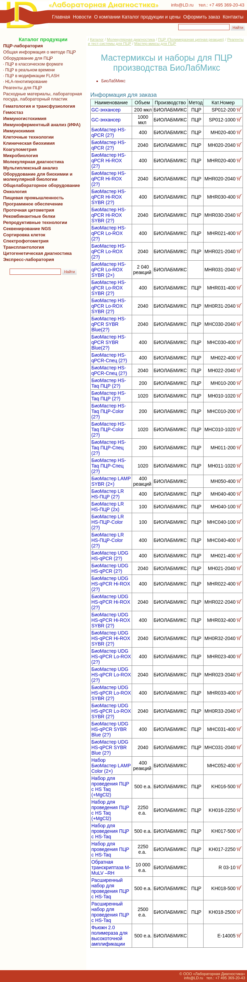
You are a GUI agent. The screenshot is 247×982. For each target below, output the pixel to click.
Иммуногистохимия (24, 118)
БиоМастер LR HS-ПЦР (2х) (107, 506)
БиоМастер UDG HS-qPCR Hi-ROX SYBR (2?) (110, 620)
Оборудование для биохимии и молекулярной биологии (37, 176)
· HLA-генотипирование (24, 81)
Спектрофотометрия (26, 241)
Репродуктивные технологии (34, 222)
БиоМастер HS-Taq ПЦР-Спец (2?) (108, 447)
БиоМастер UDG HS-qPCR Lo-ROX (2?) (111, 656)
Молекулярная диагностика (32, 161)
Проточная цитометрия (27, 210)
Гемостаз (13, 112)
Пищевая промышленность (33, 197)
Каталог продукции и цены (151, 17)
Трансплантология (22, 247)
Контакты (233, 17)
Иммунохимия (19, 130)
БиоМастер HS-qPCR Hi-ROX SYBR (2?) (108, 197)
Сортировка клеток (23, 234)
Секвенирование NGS (26, 228)
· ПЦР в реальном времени (28, 70)
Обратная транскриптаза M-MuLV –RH (110, 867)
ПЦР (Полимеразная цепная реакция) (191, 39)
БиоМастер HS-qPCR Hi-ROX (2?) (108, 160)
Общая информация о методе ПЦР (38, 52)
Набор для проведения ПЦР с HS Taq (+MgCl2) (110, 786)
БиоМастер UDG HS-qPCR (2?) (109, 555)
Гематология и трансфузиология (38, 106)
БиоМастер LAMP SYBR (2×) (111, 481)
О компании (106, 17)
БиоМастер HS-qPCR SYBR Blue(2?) (108, 324)
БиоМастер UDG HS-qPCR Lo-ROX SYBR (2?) (111, 693)
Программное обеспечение (33, 203)
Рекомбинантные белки (28, 216)
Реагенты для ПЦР (21, 87)
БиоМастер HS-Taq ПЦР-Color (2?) (108, 411)
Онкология (15, 191)
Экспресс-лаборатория (28, 259)
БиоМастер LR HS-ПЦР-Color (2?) (107, 522)
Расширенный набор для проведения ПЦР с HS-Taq (110, 888)
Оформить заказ (202, 17)
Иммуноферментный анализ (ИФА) (40, 124)
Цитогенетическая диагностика (36, 253)
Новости (82, 17)
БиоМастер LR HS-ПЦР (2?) (107, 493)
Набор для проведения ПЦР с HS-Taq (110, 831)
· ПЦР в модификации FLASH (30, 75)
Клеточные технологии (27, 137)
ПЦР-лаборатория (22, 45)
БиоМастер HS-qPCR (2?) (108, 132)
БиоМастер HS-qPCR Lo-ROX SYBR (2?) (108, 288)
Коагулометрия (20, 149)
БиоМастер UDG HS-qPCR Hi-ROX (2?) (110, 584)
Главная (61, 17)
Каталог (97, 39)
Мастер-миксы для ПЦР (155, 44)
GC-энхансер (105, 110)
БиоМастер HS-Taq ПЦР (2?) (108, 383)
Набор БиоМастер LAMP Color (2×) (111, 765)
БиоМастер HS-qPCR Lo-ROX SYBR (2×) (108, 269)
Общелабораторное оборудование (40, 185)
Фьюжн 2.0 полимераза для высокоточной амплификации (109, 936)
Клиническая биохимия (28, 143)
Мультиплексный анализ (30, 167)
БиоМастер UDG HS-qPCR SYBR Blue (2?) (109, 729)
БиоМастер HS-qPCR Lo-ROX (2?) (108, 233)
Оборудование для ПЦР (27, 58)
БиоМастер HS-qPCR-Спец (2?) (109, 357)
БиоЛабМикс (113, 81)
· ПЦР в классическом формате (32, 64)
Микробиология (20, 155)
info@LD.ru (182, 5)
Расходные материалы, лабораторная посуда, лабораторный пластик (41, 96)
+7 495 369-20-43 (226, 5)
